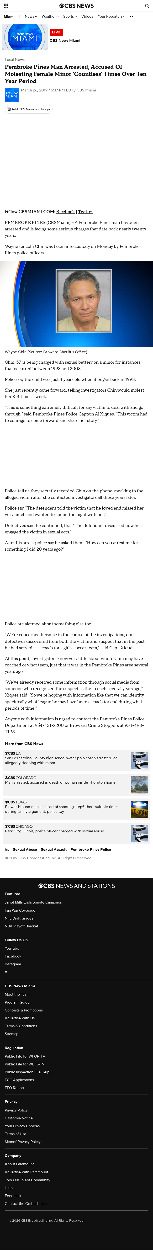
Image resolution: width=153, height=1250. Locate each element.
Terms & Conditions (21, 1026)
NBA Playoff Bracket (21, 926)
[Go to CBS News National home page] (76, 5)
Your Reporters (111, 16)
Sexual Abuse (25, 849)
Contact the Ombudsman (26, 1204)
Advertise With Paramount (26, 1172)
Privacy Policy (16, 1110)
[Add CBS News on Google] (29, 109)
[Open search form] (147, 6)
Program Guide (17, 1002)
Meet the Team (17, 994)
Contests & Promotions (24, 1010)
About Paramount (19, 1164)
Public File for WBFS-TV (25, 1064)
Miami (9, 16)
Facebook (65, 212)
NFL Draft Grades (19, 918)
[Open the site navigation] (28, 6)
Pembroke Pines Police (90, 849)
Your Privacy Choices (22, 1126)
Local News (15, 60)
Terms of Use (15, 1134)
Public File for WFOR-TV (25, 1056)
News (31, 16)
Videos (87, 16)
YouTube (12, 948)
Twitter (85, 212)
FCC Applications (19, 1080)
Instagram (13, 964)
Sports (70, 16)
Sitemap (11, 1034)
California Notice (19, 1118)
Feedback (13, 1196)
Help (9, 1188)
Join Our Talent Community (27, 1180)
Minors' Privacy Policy (23, 1142)
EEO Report (14, 1088)
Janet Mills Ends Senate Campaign (33, 902)
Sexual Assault (54, 849)
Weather (50, 16)
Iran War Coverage (20, 910)
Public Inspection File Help (27, 1072)
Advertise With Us (20, 1018)
